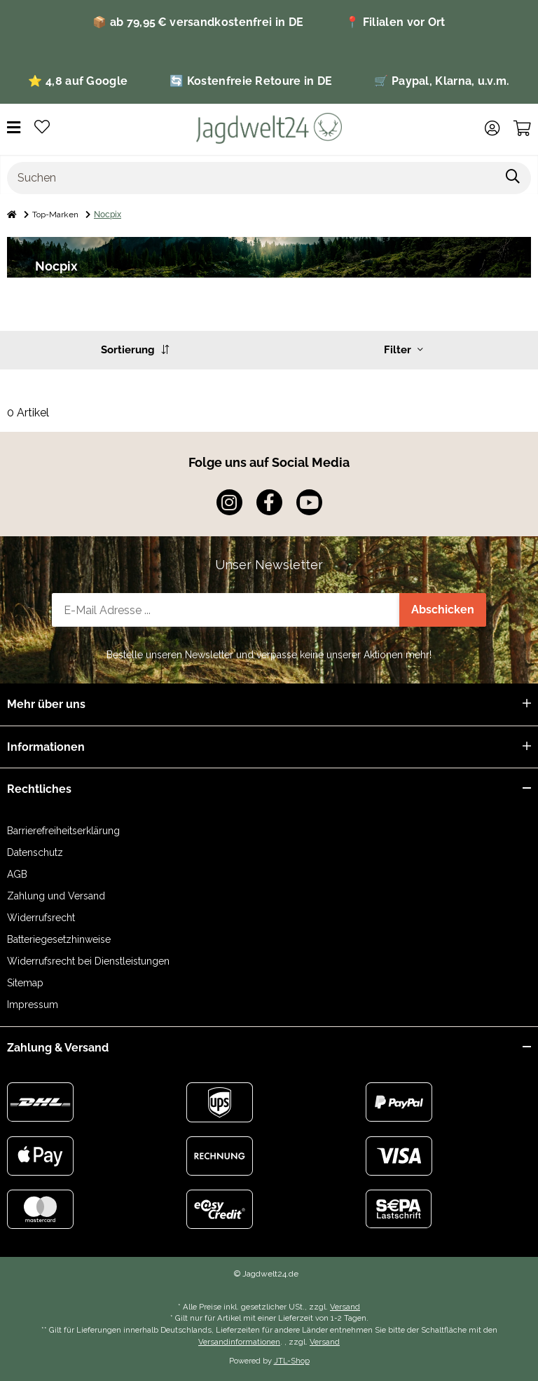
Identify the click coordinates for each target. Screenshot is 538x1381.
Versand (345, 1307)
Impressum (32, 1004)
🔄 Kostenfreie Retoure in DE (251, 81)
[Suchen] (251, 178)
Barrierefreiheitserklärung (63, 830)
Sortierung (135, 349)
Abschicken (442, 609)
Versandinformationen (239, 1342)
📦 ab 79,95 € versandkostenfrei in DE (197, 22)
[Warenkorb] (522, 128)
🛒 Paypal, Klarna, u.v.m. (441, 81)
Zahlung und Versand (56, 896)
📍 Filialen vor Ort (395, 22)
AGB (17, 874)
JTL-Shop (292, 1361)
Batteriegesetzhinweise (59, 939)
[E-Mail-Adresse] (226, 610)
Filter (403, 349)
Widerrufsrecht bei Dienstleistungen (88, 961)
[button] (492, 128)
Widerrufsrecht (41, 917)
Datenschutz (35, 852)
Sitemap (25, 982)
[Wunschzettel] (42, 128)
